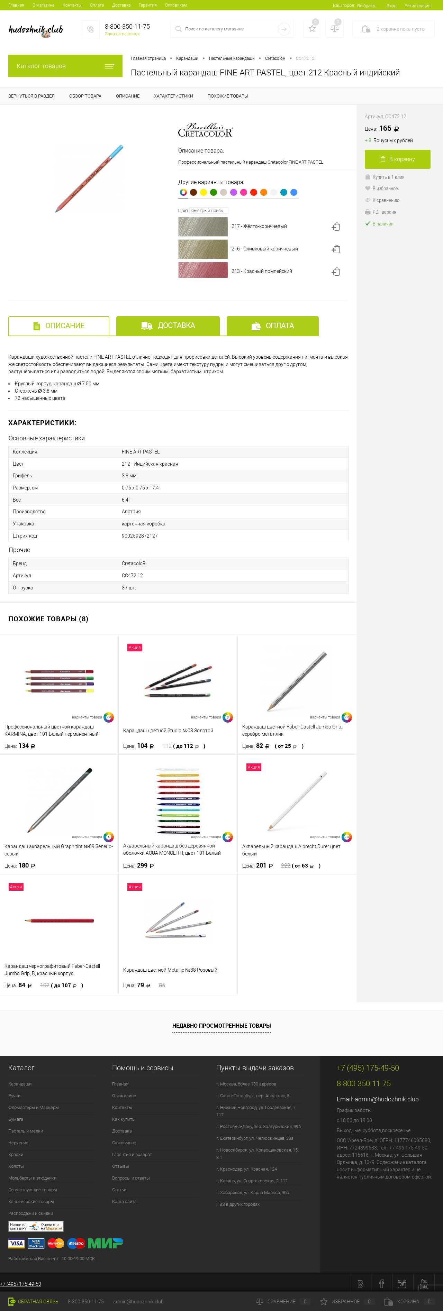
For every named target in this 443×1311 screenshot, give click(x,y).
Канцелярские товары (31, 1199)
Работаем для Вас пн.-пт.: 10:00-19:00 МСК (51, 1256)
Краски (15, 1152)
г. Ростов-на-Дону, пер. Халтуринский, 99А (258, 1124)
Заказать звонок (122, 33)
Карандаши (19, 1081)
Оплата (97, 5)
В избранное (381, 188)
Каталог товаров (65, 66)
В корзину (398, 159)
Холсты (16, 1163)
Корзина (409, 1301)
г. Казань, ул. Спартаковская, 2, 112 (252, 1178)
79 (144, 983)
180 (21, 863)
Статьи (119, 1187)
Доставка (121, 5)
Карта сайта (124, 1199)
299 (140, 863)
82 (273, 743)
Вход (391, 5)
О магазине (43, 5)
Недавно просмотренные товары (221, 1023)
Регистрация (418, 5)
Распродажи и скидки (30, 1210)
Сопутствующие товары (32, 1187)
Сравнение (283, 1301)
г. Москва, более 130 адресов (246, 1081)
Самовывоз (124, 1140)
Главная (16, 5)
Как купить (123, 1116)
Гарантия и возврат (132, 1152)
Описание (58, 326)
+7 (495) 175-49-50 (20, 1281)
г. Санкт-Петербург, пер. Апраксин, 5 (252, 1093)
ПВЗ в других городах (238, 1201)
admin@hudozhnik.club (387, 1096)
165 (384, 129)
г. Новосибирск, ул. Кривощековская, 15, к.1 (257, 1151)
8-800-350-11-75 (86, 1301)
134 (21, 743)
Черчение (18, 1140)
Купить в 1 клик (385, 176)
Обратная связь (33, 1301)
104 (164, 743)
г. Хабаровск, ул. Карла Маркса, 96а (252, 1190)
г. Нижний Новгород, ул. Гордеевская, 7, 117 (256, 1108)
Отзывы (120, 1163)
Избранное (347, 1301)
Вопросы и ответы (131, 1175)
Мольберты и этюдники (32, 1175)
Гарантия (148, 5)
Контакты (72, 5)
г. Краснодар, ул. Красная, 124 (246, 1166)
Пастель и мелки (25, 1128)
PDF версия (380, 211)
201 (281, 863)
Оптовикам (176, 5)
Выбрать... (367, 5)
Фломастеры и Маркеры (33, 1105)
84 (43, 983)
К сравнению (382, 199)
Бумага (15, 1116)
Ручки (14, 1093)
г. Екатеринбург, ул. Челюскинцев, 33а (254, 1135)
